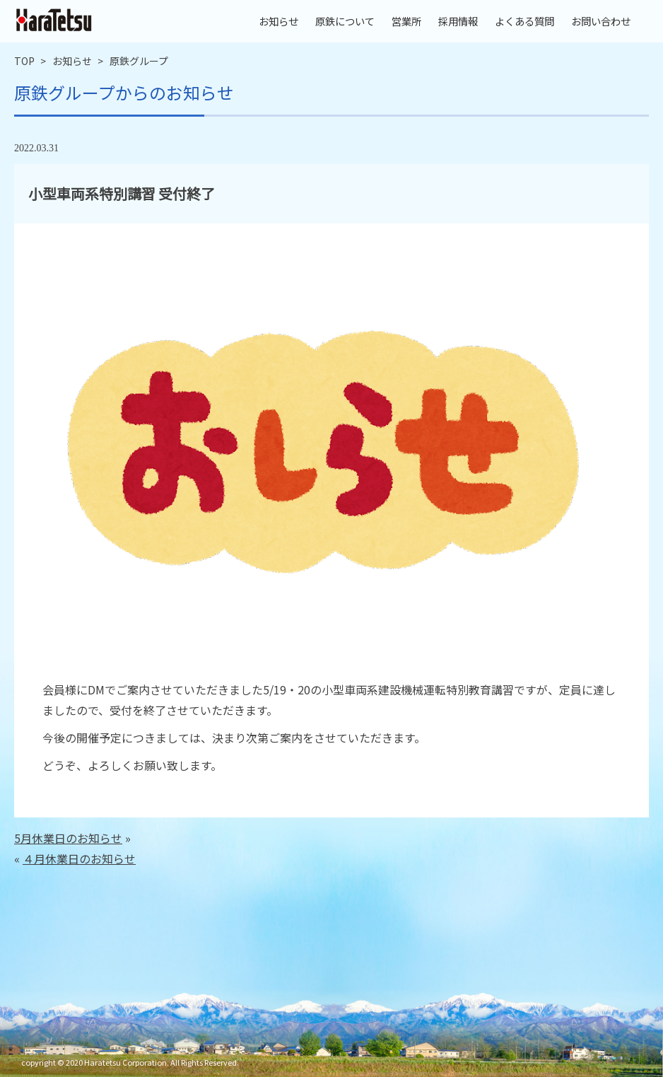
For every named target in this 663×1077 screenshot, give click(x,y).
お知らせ (278, 20)
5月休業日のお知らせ (68, 837)
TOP (24, 61)
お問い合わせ (600, 20)
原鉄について (345, 20)
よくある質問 (524, 20)
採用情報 (458, 20)
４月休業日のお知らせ (79, 858)
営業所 (406, 20)
